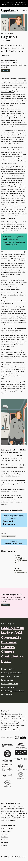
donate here (22, 4)
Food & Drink (12, 635)
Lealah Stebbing (7, 92)
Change (7, 659)
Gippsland (6, 702)
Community (11, 645)
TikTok (4, 78)
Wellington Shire (10, 684)
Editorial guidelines (8, 833)
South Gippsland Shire (12, 698)
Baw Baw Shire (8, 695)
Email (21, 544)
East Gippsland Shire (8, 536)
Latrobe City (7, 687)
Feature (3, 33)
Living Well (11, 640)
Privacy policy (6, 838)
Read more (13, 827)
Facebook (8, 522)
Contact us (5, 841)
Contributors (12, 664)
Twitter (15, 544)
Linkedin (4, 853)
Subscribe (5, 510)
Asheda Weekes (11, 60)
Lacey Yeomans (11, 62)
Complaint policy (7, 836)
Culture (10, 33)
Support (5, 70)
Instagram (9, 525)
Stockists (4, 844)
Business (9, 649)
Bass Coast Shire (9, 691)
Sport (6, 668)
